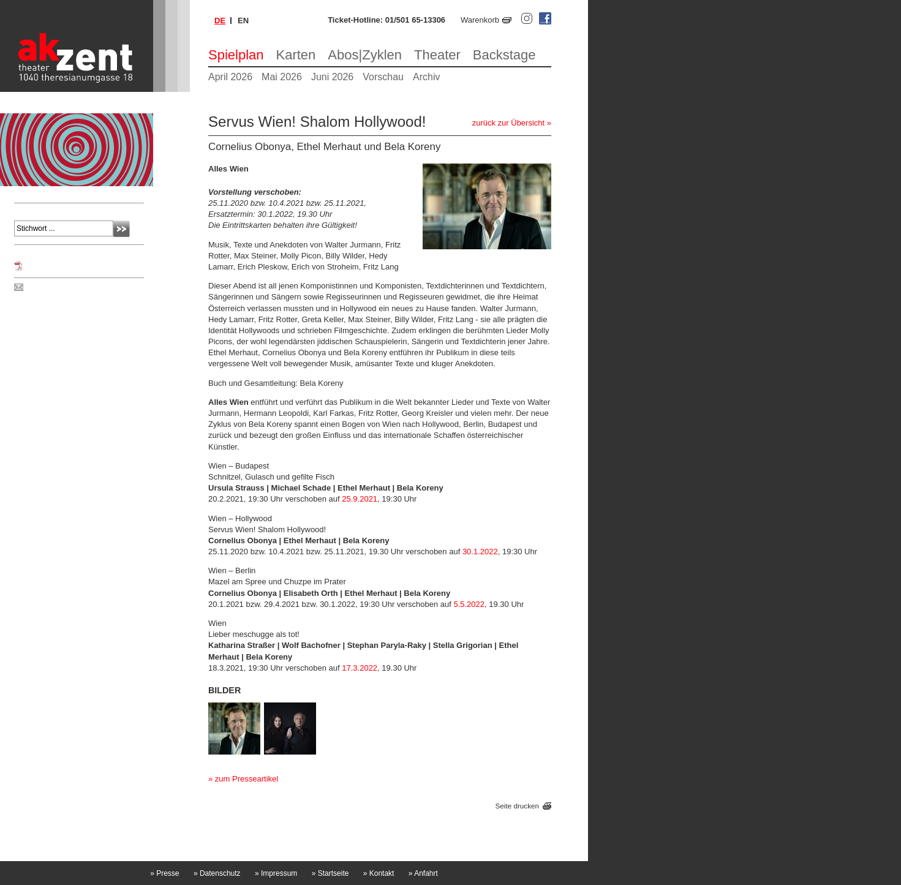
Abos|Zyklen (365, 54)
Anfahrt (423, 873)
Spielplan (236, 54)
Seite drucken (517, 806)
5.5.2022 (468, 604)
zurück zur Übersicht (508, 122)
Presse (164, 873)
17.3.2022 (359, 667)
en (243, 20)
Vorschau (383, 77)
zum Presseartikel (246, 778)
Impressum (276, 873)
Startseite (330, 873)
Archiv (426, 77)
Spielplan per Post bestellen (75, 288)
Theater (437, 54)
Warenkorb (480, 19)
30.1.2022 (480, 551)
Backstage (504, 54)
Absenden (121, 228)
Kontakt (378, 873)
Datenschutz (217, 873)
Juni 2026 (332, 77)
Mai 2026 (282, 77)
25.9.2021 (359, 498)
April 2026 (230, 77)
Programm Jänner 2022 (67, 266)
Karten (296, 54)
